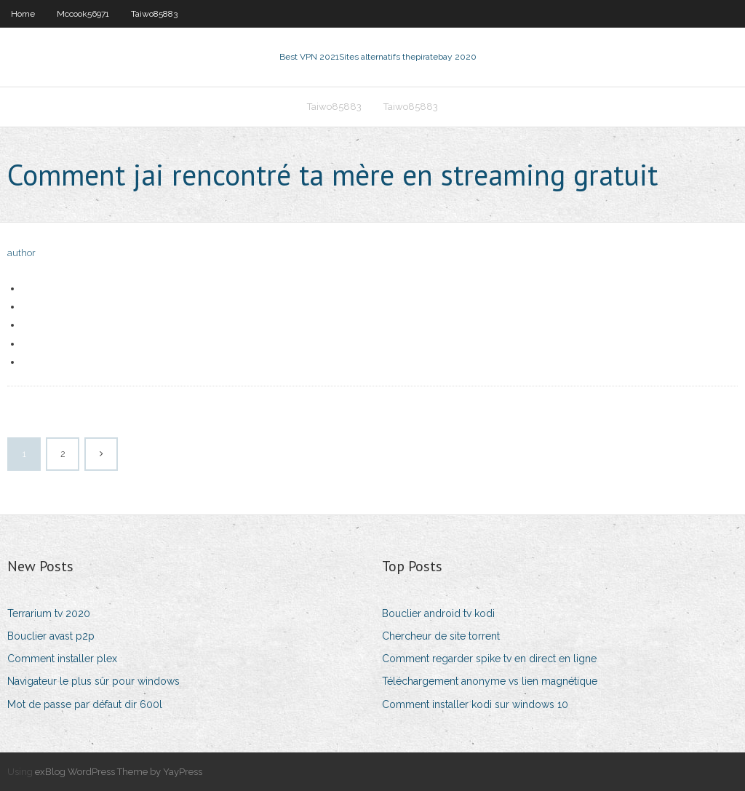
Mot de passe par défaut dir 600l (84, 704)
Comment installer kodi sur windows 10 (475, 704)
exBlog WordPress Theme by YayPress (118, 771)
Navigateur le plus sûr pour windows (93, 681)
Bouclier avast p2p (51, 636)
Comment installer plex (62, 658)
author (21, 252)
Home (23, 14)
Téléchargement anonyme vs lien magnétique (489, 681)
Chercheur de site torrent (441, 636)
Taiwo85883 (154, 14)
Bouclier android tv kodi (438, 613)
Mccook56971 (83, 14)
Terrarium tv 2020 (48, 613)
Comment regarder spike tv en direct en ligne (489, 658)
